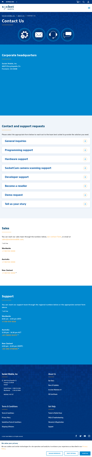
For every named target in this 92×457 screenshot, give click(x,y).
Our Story (51, 381)
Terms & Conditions (8, 413)
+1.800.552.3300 (16, 388)
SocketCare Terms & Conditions (11, 422)
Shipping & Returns (8, 427)
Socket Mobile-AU (8, 16)
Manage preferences (54, 453)
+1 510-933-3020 (9, 321)
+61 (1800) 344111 (9, 335)
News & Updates (53, 385)
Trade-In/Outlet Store (55, 413)
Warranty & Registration (56, 422)
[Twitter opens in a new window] (80, 436)
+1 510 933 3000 (8, 251)
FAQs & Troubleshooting (55, 418)
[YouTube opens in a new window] (85, 436)
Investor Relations (54, 390)
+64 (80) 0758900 (10, 349)
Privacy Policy (6, 418)
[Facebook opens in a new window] (76, 436)
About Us (21, 16)
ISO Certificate (52, 394)
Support (50, 427)
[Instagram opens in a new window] (89, 436)
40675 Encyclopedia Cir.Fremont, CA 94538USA (10, 383)
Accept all (85, 453)
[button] (83, 2)
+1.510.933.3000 (16, 390)
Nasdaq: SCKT (8, 394)
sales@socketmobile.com (12, 239)
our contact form (54, 237)
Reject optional (71, 453)
